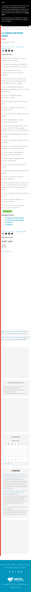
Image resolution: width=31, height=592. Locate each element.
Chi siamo (3, 565)
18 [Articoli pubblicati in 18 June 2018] (5, 456)
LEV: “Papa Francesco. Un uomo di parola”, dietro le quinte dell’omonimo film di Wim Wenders (14, 492)
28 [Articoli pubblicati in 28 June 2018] (15, 459)
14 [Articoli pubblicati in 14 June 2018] (15, 453)
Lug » (8, 463)
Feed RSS (16, 471)
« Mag (4, 463)
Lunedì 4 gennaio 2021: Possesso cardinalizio (15, 507)
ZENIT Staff (20, 46)
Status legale (8, 567)
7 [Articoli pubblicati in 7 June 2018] (15, 450)
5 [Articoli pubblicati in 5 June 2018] (8, 450)
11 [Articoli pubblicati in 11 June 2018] (5, 453)
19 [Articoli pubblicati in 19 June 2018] (8, 456)
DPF (8, 565)
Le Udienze (9, 222)
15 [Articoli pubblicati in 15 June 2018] (19, 453)
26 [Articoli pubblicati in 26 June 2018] (8, 459)
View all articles (7, 251)
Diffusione (14, 565)
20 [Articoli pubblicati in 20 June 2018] (12, 456)
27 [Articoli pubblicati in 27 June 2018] (12, 459)
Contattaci (23, 567)
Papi (9, 48)
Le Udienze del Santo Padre (14, 218)
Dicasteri (5, 48)
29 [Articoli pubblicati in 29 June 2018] (19, 459)
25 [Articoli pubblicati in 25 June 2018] (5, 459)
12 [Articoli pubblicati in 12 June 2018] (8, 453)
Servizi (28, 565)
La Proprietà (21, 565)
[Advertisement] (15, 318)
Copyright (16, 567)
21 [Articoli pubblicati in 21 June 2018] (15, 456)
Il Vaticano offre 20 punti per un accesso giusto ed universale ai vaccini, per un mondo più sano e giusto (15, 476)
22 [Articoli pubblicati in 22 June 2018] (19, 456)
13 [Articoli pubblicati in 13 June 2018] (12, 453)
